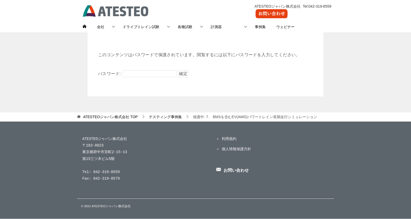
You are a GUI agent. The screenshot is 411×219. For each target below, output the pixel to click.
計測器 (223, 27)
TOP (110, 117)
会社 (100, 27)
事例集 (260, 27)
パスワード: (137, 73)
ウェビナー (285, 27)
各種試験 (185, 27)
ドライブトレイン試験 (141, 27)
